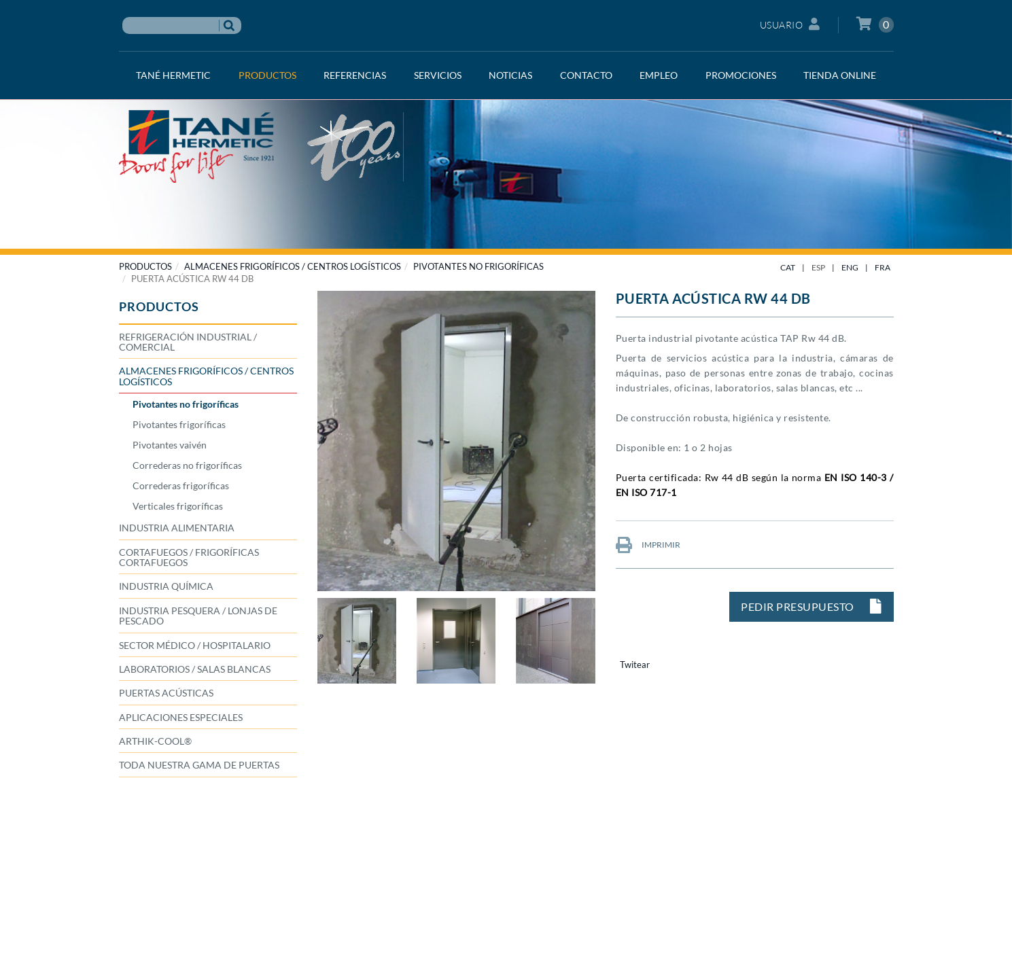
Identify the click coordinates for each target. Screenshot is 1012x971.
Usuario (790, 24)
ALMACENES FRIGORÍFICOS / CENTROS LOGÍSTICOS (292, 266)
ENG (849, 267)
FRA (882, 267)
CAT (787, 267)
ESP (818, 267)
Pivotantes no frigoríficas (478, 266)
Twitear (635, 664)
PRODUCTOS (145, 266)
